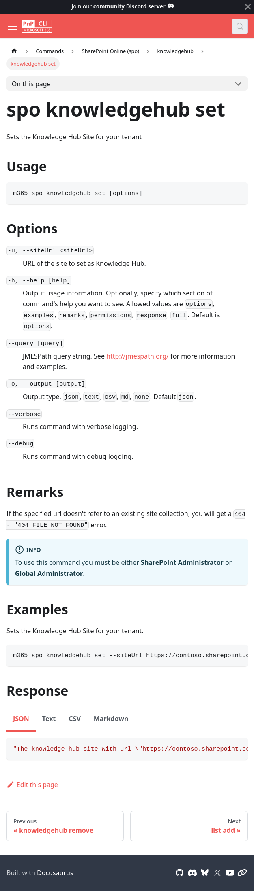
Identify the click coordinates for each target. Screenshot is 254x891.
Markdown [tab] (111, 718)
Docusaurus (55, 872)
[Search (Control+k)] (240, 26)
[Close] (248, 7)
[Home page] (14, 51)
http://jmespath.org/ (137, 356)
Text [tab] (49, 718)
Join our (123, 6)
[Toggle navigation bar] (12, 26)
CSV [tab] (75, 718)
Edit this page (32, 784)
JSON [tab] (21, 718)
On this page (31, 83)
